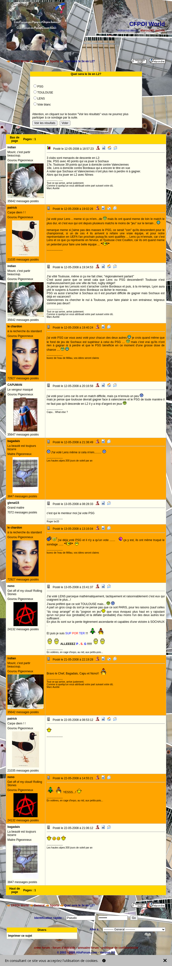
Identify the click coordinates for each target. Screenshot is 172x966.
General (39, 61)
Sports (54, 61)
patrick (160, 30)
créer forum (42, 947)
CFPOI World (20, 61)
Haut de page (14, 890)
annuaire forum (88, 947)
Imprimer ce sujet (20, 935)
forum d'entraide (64, 947)
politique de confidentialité (119, 947)
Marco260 (147, 30)
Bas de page (14, 139)
